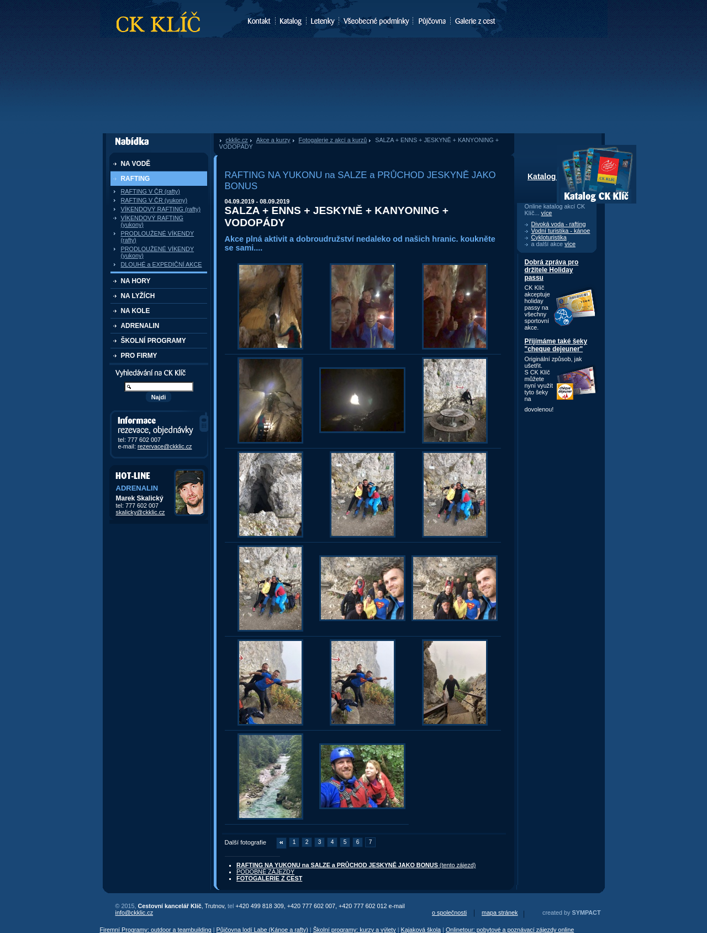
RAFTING (135, 179)
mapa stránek (500, 912)
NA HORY (136, 281)
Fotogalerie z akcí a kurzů (333, 140)
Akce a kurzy (273, 140)
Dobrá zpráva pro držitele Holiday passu (552, 270)
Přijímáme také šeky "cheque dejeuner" (556, 345)
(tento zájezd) (356, 865)
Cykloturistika (549, 237)
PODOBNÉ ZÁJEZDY (265, 871)
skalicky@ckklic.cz (140, 512)
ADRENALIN (140, 326)
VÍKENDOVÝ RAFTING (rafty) (161, 209)
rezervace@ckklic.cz (165, 446)
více (546, 213)
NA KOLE (135, 311)
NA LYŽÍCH (138, 296)
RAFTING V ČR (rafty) (150, 191)
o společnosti (449, 912)
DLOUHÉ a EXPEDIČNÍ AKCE (161, 264)
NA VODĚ (136, 164)
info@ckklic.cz (134, 912)
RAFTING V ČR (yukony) (154, 200)
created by (571, 912)
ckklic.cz (237, 140)
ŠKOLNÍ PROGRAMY (153, 341)
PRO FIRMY (139, 355)
